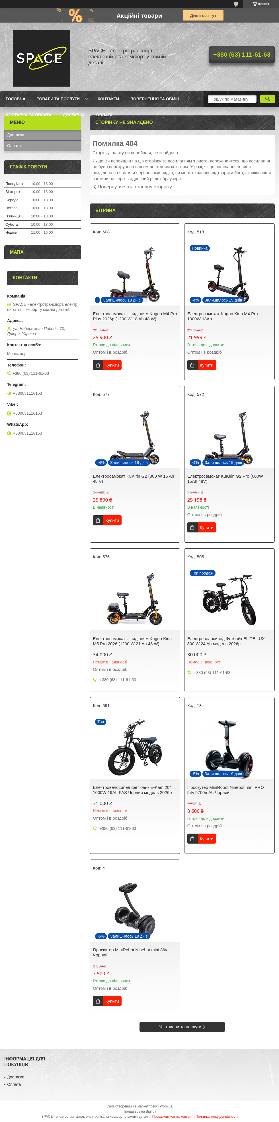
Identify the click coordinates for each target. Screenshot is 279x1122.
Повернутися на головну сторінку (135, 187)
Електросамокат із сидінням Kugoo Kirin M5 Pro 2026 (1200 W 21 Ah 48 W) (132, 641)
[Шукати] (267, 99)
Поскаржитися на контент (172, 1117)
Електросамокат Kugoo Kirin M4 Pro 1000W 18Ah (222, 316)
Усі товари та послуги (180, 1026)
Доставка (74, 115)
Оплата (104, 115)
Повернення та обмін (154, 99)
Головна (15, 99)
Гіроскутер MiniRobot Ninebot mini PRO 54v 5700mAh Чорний (225, 790)
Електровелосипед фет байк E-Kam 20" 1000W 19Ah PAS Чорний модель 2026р (132, 790)
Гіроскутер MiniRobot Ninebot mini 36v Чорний (130, 952)
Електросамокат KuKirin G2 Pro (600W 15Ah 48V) (225, 479)
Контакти (108, 99)
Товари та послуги (58, 99)
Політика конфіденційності (217, 1117)
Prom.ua (166, 1106)
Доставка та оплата (29, 115)
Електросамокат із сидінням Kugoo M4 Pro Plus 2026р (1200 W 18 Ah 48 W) (135, 316)
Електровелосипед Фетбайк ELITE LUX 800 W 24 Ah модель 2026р (226, 641)
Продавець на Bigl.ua (139, 1111)
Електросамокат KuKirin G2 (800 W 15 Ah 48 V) (133, 479)
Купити (112, 365)
